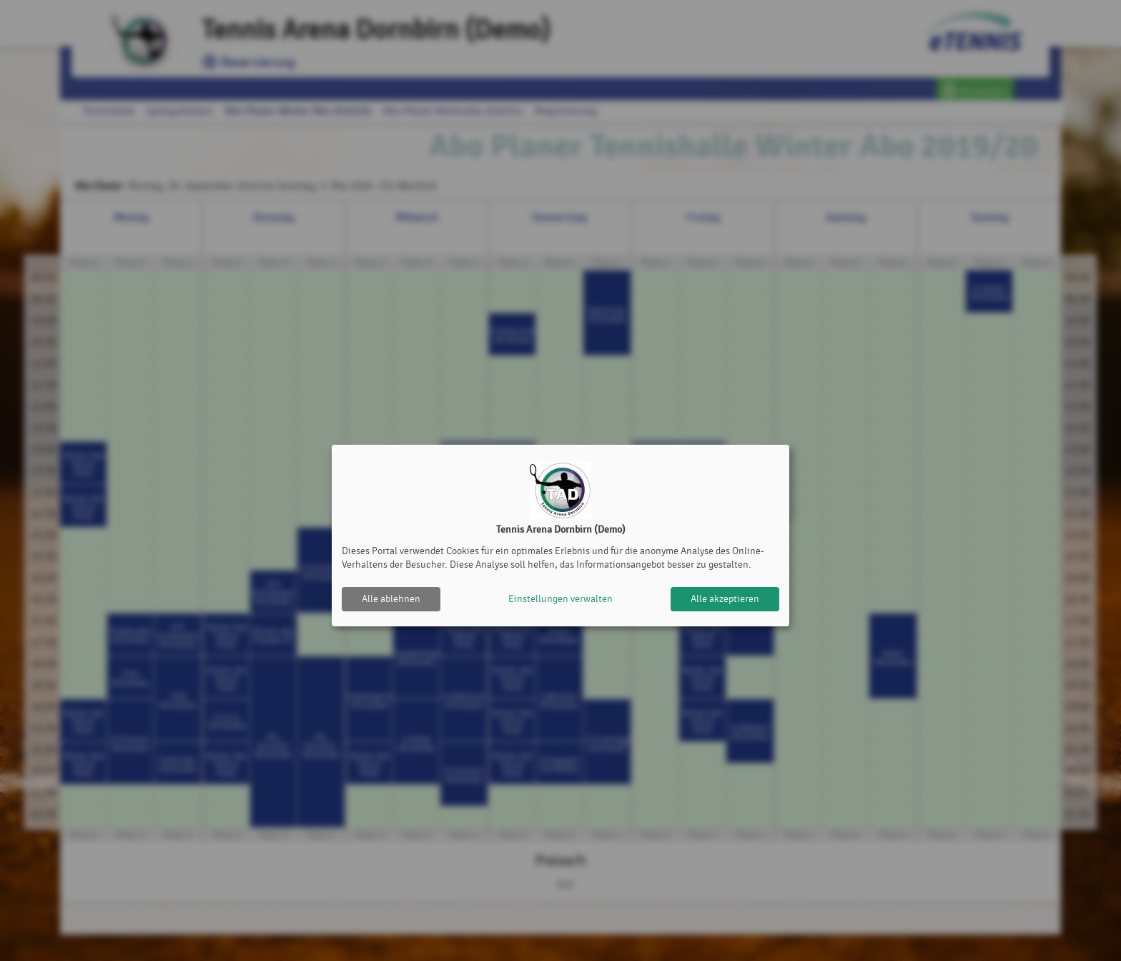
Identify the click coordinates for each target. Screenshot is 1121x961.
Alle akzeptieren (725, 598)
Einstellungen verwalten (560, 598)
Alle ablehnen (391, 598)
